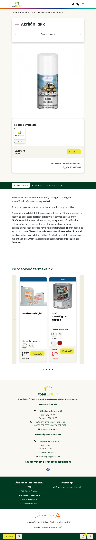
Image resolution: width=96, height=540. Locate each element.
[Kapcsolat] (77, 4)
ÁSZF (29, 487)
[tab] (43, 369)
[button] (19, 536)
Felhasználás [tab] (37, 185)
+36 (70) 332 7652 (58, 425)
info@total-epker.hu (49, 429)
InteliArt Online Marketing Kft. (56, 522)
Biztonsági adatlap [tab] (54, 185)
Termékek (9, 536)
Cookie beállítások (29, 499)
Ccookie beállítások (29, 503)
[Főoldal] (17, 4)
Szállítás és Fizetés (29, 491)
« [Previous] (14, 319)
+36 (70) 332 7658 (41, 425)
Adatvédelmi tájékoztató (29, 495)
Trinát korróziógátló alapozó (59, 316)
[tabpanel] (48, 220)
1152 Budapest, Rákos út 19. (49, 441)
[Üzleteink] (72, 4)
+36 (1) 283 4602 (41, 422)
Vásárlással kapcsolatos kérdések (67, 487)
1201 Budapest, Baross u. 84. (49, 411)
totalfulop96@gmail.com (49, 456)
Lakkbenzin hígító (32, 313)
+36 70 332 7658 (72, 167)
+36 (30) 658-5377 (50, 452)
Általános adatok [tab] (21, 185)
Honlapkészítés (33, 522)
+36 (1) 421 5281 (57, 422)
